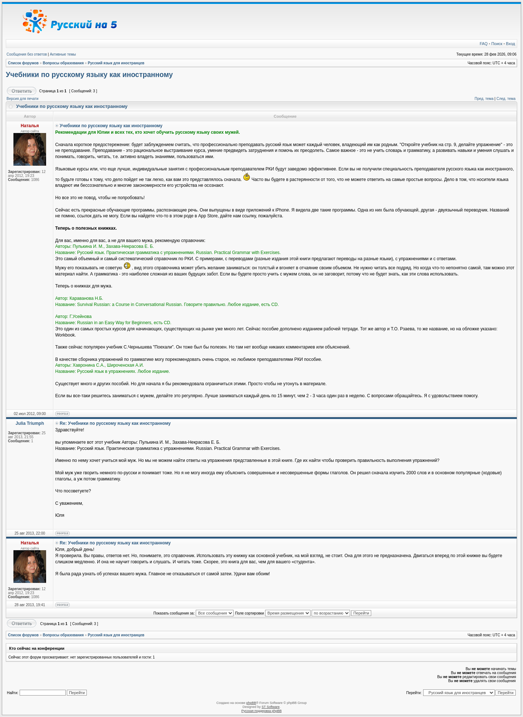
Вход (510, 43)
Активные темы (63, 54)
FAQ (484, 43)
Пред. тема (484, 99)
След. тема (505, 99)
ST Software (270, 707)
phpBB (251, 703)
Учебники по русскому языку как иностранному (89, 74)
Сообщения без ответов (27, 54)
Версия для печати (22, 99)
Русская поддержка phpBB (262, 711)
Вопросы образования (63, 63)
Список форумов (23, 63)
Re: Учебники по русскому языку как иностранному (115, 423)
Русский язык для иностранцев (116, 63)
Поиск (496, 43)
